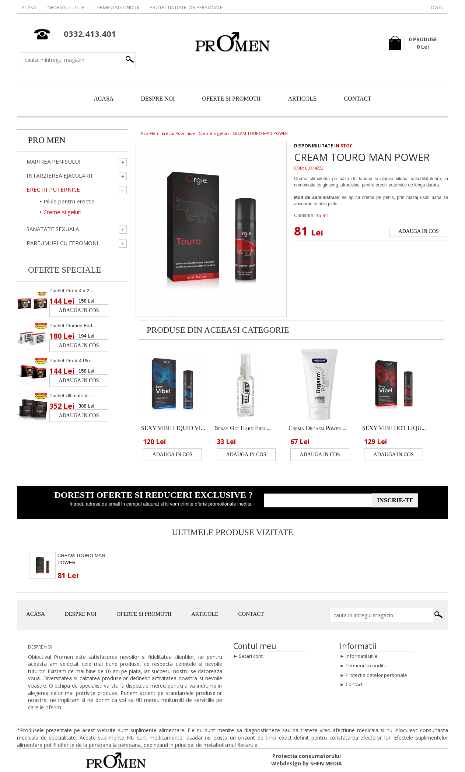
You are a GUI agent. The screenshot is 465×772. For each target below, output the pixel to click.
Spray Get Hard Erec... (243, 428)
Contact (354, 684)
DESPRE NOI (158, 98)
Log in (436, 7)
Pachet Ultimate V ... (71, 395)
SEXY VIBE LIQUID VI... (173, 428)
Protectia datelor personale (186, 7)
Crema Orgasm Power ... (318, 428)
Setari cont (251, 656)
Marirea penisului (54, 161)
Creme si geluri (214, 133)
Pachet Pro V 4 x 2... (71, 290)
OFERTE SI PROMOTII (231, 98)
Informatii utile (65, 7)
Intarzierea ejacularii (59, 175)
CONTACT (357, 98)
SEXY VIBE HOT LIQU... (394, 428)
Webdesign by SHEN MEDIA (306, 763)
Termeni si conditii (117, 7)
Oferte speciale (64, 270)
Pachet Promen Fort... (72, 325)
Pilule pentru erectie (69, 201)
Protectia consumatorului (306, 755)
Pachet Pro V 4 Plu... (71, 360)
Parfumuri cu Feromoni (62, 243)
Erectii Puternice (178, 133)
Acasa (28, 7)
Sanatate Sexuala (53, 229)
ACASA (103, 98)
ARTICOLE (302, 98)
